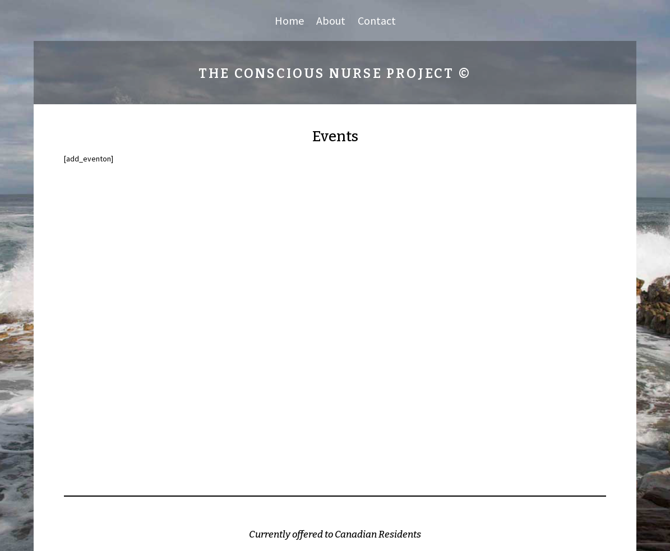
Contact (377, 22)
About (330, 22)
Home (289, 22)
